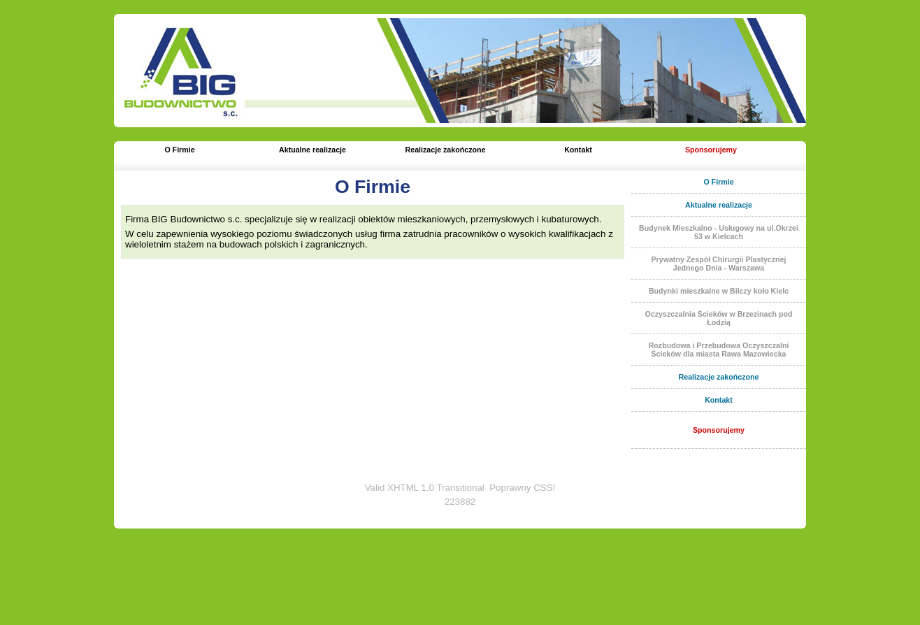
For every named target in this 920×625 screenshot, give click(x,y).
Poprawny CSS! (522, 487)
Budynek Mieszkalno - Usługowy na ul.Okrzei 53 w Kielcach (718, 232)
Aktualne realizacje (312, 149)
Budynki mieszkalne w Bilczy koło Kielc (719, 291)
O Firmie (179, 149)
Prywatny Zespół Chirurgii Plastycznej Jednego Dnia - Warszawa (718, 263)
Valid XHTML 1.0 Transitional (424, 487)
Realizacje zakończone (445, 149)
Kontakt (578, 149)
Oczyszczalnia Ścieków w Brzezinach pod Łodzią (719, 318)
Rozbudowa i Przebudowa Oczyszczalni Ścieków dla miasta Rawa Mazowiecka (719, 349)
